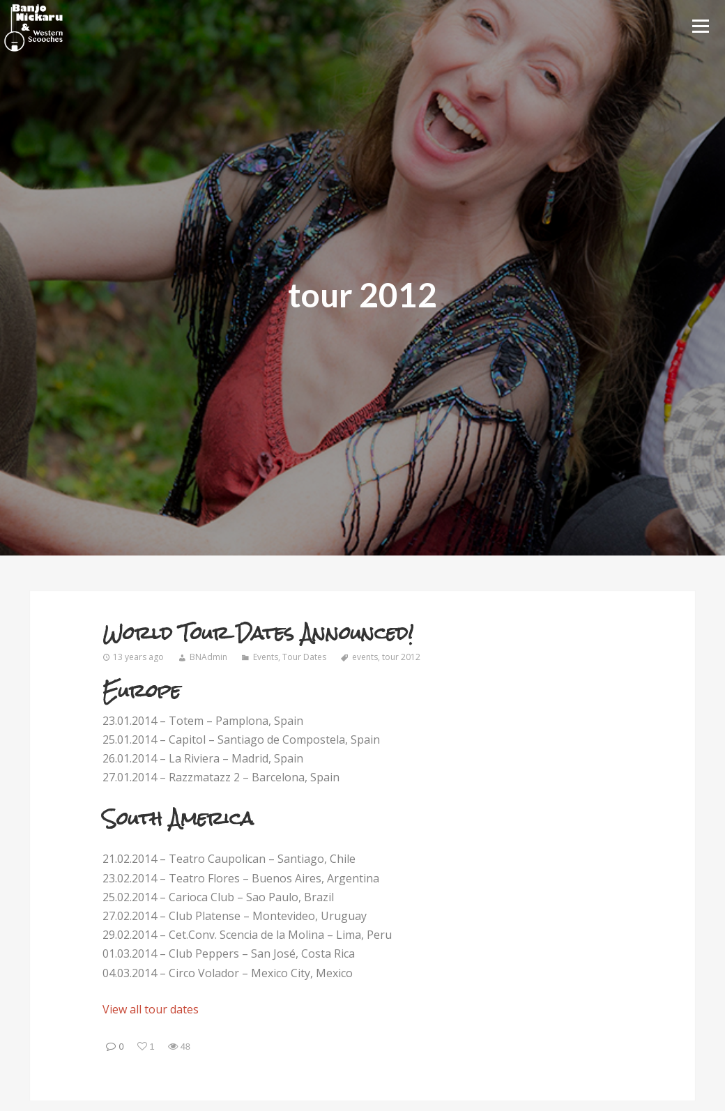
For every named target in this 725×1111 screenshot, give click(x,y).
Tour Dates (304, 657)
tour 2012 (401, 657)
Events (265, 657)
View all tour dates (150, 1009)
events (365, 657)
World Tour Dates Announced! (257, 632)
